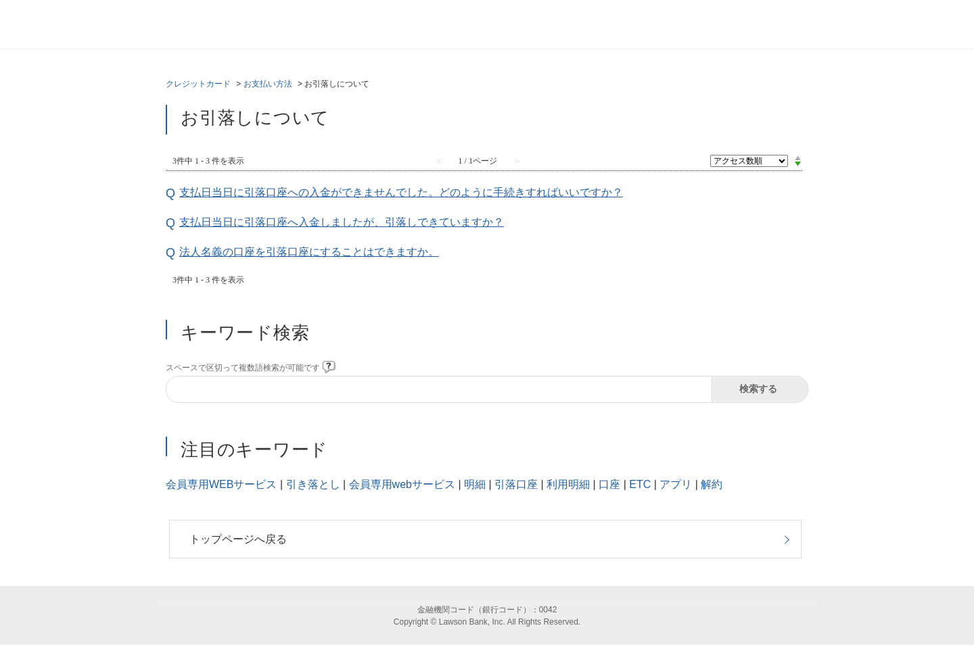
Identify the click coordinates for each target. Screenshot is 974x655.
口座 (609, 484)
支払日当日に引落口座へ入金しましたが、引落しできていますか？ (341, 222)
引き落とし (313, 484)
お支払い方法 (268, 84)
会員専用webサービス (402, 484)
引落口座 (516, 484)
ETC (640, 484)
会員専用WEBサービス (221, 484)
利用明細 (568, 484)
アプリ (675, 484)
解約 (711, 484)
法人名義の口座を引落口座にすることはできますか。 (309, 252)
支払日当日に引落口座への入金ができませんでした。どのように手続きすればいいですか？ (401, 192)
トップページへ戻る (238, 539)
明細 (475, 484)
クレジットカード (198, 84)
